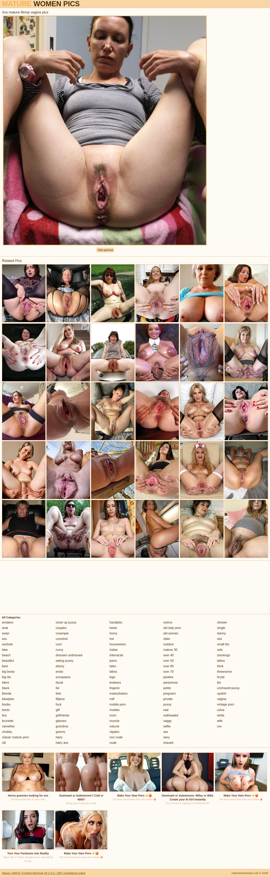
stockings (223, 655)
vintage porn (225, 704)
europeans (63, 677)
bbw (5, 649)
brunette (8, 720)
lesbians (115, 682)
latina (113, 671)
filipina (60, 699)
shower (222, 622)
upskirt (221, 693)
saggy (167, 720)
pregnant (169, 693)
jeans (113, 660)
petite (167, 688)
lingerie (115, 688)
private (168, 699)
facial (59, 682)
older (166, 638)
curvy (59, 649)
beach (6, 655)
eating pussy (64, 660)
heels (113, 628)
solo (220, 649)
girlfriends (62, 715)
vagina (221, 699)
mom (113, 715)
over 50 (168, 660)
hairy (59, 737)
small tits (223, 644)
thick (220, 666)
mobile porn (118, 704)
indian (114, 649)
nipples (115, 731)
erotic (59, 671)
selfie (166, 726)
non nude (116, 737)
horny (113, 633)
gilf (58, 710)
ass (4, 638)
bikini (5, 682)
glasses (61, 720)
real (165, 710)
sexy (166, 737)
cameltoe (8, 726)
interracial (116, 655)
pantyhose (170, 682)
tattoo (221, 660)
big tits (6, 677)
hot (112, 638)
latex (113, 666)
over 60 (168, 666)
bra (4, 715)
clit (4, 742)
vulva (220, 710)
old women (170, 633)
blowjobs (8, 699)
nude (113, 742)
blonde (6, 693)
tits (219, 682)
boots (6, 710)
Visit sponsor (105, 250)
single (221, 628)
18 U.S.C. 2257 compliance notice (65, 873)
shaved (168, 742)
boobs (6, 704)
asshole (7, 644)
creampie (62, 633)
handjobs (116, 622)
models (115, 710)
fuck (58, 704)
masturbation (119, 693)
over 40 (168, 655)
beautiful (8, 660)
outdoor (168, 644)
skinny (221, 633)
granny (60, 731)
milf (112, 699)
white (220, 715)
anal (5, 628)
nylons (167, 622)
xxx (219, 726)
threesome (224, 671)
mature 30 (170, 649)
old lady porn (172, 628)
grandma (62, 726)
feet (58, 693)
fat (57, 688)
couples (61, 628)
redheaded (170, 715)
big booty (8, 671)
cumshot (62, 638)
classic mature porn (15, 737)
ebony (60, 666)
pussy (167, 704)
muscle (115, 720)
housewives (118, 644)
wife (219, 720)
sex (165, 731)
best (5, 666)
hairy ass (62, 742)
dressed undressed (69, 655)
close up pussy (66, 622)
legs (112, 677)
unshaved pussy (228, 688)
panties (168, 677)
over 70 (168, 671)
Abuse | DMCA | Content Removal (22, 873)
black (5, 688)
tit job (220, 677)
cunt (59, 644)
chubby (7, 731)
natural (114, 726)
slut (219, 638)
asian (5, 633)
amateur (8, 622)
